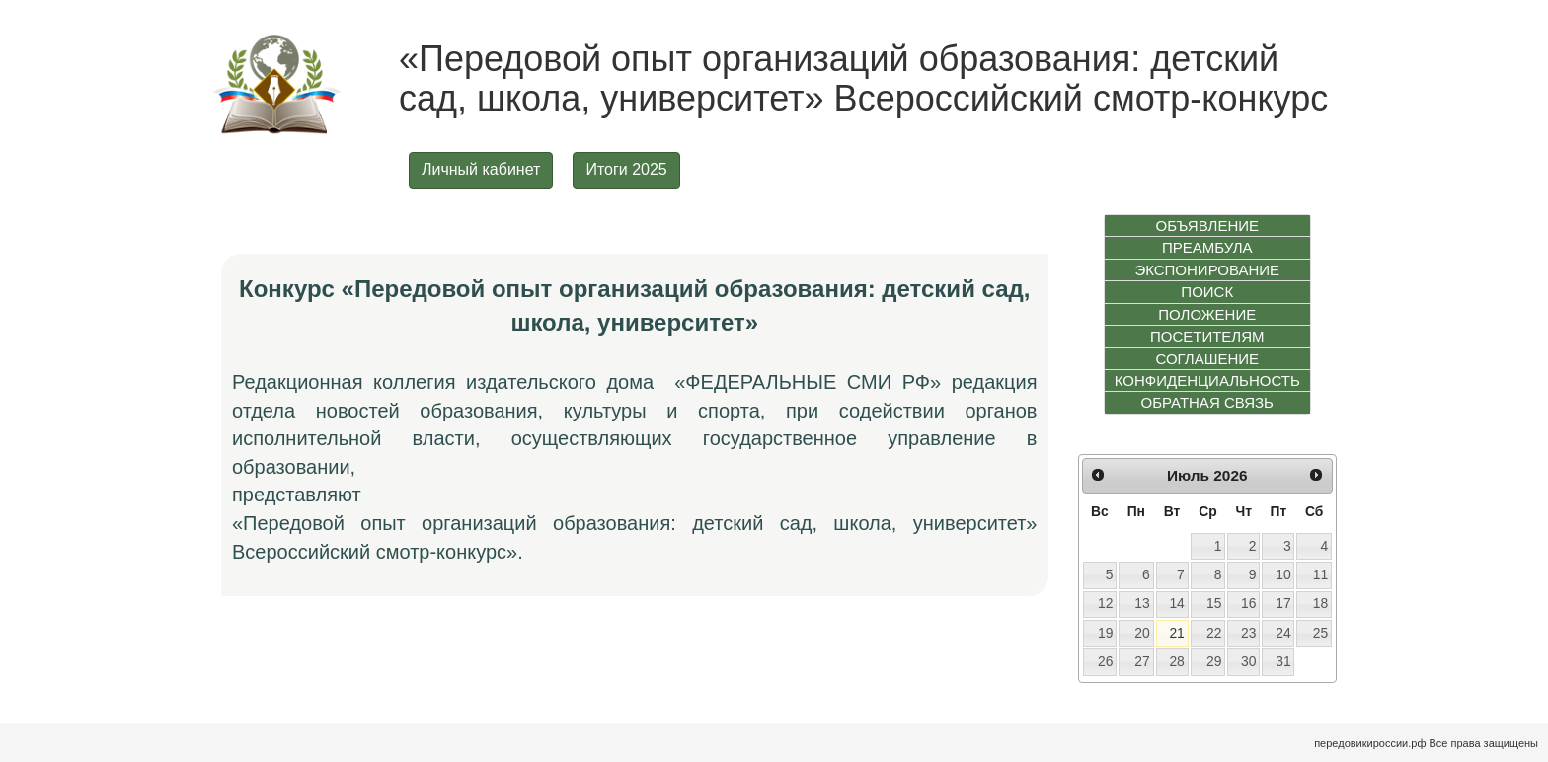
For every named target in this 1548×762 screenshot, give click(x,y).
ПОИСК (1207, 291)
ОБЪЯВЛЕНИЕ (1207, 225)
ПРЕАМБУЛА (1207, 247)
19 (1105, 633)
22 (1213, 633)
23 (1248, 633)
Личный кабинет (481, 169)
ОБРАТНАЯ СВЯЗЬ (1207, 402)
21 (1176, 633)
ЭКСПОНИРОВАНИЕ (1206, 270)
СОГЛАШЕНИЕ (1207, 358)
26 (1105, 661)
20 (1141, 633)
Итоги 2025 (625, 169)
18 (1320, 603)
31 (1283, 661)
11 (1320, 574)
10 (1283, 574)
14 (1176, 603)
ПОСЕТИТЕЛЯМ (1207, 336)
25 (1320, 633)
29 (1213, 661)
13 (1141, 603)
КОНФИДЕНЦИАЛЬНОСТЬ (1207, 380)
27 (1141, 661)
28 (1176, 661)
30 (1248, 661)
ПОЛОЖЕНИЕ (1207, 314)
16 (1248, 603)
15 (1213, 603)
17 (1283, 603)
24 (1283, 633)
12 (1105, 603)
